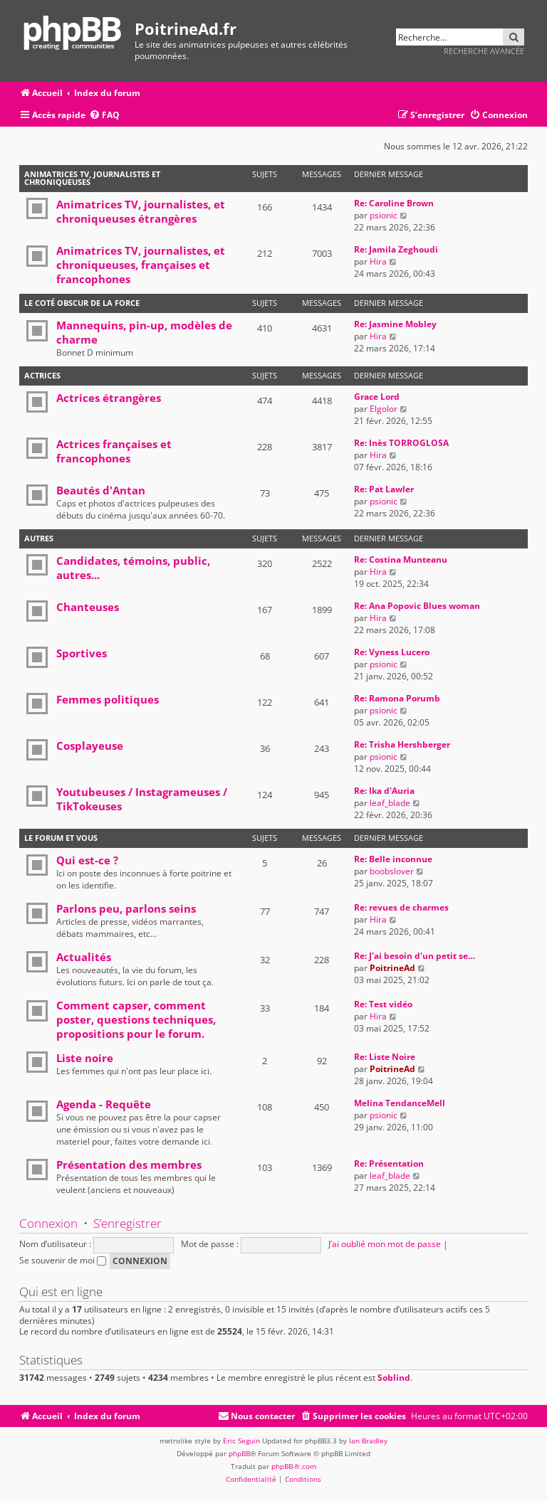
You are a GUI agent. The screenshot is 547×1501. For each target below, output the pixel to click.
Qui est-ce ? (87, 860)
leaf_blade (390, 803)
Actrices (42, 375)
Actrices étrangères (108, 398)
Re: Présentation (389, 1163)
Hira (378, 261)
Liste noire (84, 1058)
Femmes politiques (107, 699)
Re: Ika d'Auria (384, 791)
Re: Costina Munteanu (400, 559)
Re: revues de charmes (401, 907)
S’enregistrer (127, 1223)
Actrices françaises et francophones (114, 451)
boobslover (392, 871)
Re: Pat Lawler (384, 489)
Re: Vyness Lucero (391, 652)
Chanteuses (87, 607)
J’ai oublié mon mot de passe (384, 1244)
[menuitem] (104, 115)
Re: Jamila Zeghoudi (396, 249)
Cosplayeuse (89, 745)
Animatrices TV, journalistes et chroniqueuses (92, 178)
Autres (38, 538)
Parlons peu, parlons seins (126, 908)
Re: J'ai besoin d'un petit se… (414, 956)
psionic (383, 215)
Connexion (48, 1223)
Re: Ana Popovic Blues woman (417, 606)
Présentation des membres (129, 1164)
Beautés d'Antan (100, 490)
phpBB (239, 1453)
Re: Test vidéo (383, 1004)
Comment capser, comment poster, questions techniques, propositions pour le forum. (136, 1019)
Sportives (81, 653)
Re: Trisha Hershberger (402, 744)
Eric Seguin (241, 1441)
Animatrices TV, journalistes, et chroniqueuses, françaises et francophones (140, 264)
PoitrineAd (392, 968)
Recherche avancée (484, 51)
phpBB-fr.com (293, 1466)
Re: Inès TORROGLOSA (401, 443)
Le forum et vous (61, 837)
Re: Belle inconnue (393, 859)
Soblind (393, 1378)
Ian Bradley (368, 1441)
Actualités (83, 957)
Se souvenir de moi (62, 1260)
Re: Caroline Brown (394, 203)
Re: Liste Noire (384, 1057)
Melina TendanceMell (399, 1103)
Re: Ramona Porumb (397, 698)
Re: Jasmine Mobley (395, 324)
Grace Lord (377, 397)
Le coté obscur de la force (82, 302)
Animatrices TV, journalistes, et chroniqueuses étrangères (140, 211)
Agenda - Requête (103, 1104)
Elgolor (383, 409)
